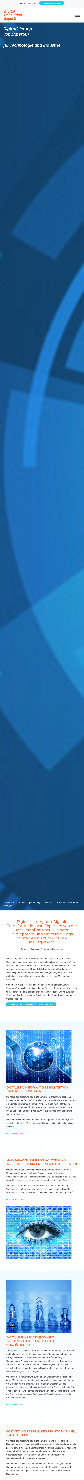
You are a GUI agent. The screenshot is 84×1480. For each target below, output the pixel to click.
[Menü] (76, 15)
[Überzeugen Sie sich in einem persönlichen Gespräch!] (31, 1004)
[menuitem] (28, 3)
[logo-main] (34, 15)
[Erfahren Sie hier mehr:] (16, 1133)
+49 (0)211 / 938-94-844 (28, 3)
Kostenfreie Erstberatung (52, 3)
